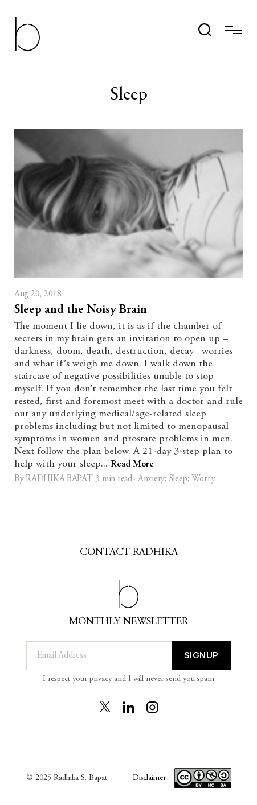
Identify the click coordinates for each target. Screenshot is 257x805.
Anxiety (151, 479)
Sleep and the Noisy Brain (80, 310)
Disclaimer (149, 778)
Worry (203, 479)
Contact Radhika (129, 552)
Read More (132, 464)
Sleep (178, 479)
